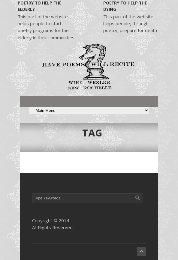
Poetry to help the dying (125, 6)
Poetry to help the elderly (39, 6)
